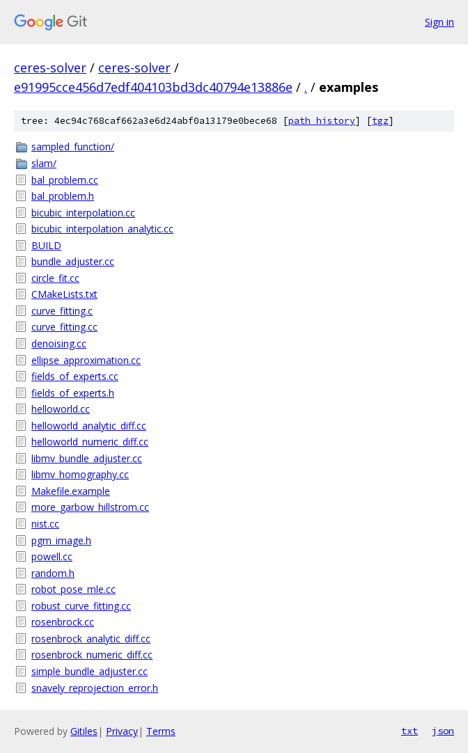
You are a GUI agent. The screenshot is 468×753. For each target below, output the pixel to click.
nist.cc (45, 523)
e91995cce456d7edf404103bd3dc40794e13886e (153, 87)
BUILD (46, 245)
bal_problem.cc (64, 180)
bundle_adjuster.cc (72, 261)
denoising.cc (58, 343)
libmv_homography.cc (80, 474)
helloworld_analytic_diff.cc (88, 425)
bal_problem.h (62, 196)
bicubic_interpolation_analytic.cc (102, 228)
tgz (380, 121)
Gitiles (84, 731)
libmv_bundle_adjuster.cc (86, 458)
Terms (161, 731)
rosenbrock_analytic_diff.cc (90, 638)
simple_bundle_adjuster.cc (89, 671)
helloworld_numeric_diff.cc (89, 441)
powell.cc (51, 556)
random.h (53, 573)
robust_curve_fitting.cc (81, 605)
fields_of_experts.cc (74, 376)
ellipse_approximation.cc (86, 360)
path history (321, 121)
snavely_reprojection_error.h (94, 688)
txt (409, 730)
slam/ (43, 163)
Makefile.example (70, 491)
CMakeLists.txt (64, 294)
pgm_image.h (61, 540)
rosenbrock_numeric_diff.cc (92, 654)
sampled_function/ (72, 146)
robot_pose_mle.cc (73, 589)
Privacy (122, 731)
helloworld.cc (60, 408)
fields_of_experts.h (72, 392)
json (443, 730)
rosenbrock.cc (62, 621)
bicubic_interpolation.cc (83, 212)
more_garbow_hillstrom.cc (90, 507)
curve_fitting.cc (64, 326)
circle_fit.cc (55, 278)
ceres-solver (50, 67)
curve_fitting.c (62, 310)
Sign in (439, 22)
